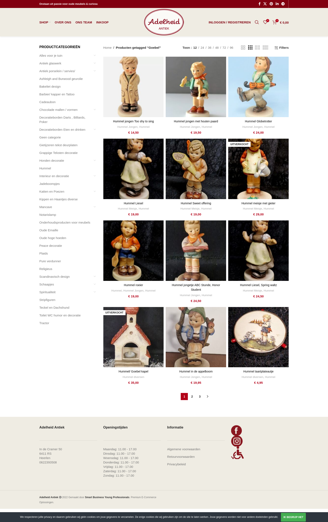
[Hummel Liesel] (133, 182)
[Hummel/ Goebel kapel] (133, 350)
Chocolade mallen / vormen (58, 123)
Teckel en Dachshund (54, 321)
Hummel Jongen (127, 140)
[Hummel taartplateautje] (258, 350)
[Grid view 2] (243, 61)
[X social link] (265, 4)
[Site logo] (164, 29)
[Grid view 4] (257, 61)
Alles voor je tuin (50, 69)
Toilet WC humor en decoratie (60, 329)
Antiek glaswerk (50, 77)
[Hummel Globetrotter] (258, 100)
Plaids (43, 267)
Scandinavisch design (54, 290)
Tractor (44, 336)
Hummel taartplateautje (258, 384)
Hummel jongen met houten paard (196, 135)
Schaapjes (46, 298)
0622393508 (48, 475)
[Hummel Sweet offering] (196, 182)
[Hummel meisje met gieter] (258, 182)
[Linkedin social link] (277, 4)
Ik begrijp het (293, 517)
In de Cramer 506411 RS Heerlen (50, 467)
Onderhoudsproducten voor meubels (64, 236)
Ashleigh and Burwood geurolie (61, 92)
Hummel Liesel (133, 217)
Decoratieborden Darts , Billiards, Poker (62, 133)
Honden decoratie (51, 174)
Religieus (45, 282)
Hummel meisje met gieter (258, 217)
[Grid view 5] (265, 61)
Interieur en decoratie (54, 189)
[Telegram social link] (283, 4)
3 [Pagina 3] (200, 409)
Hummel (45, 182)
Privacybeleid (176, 477)
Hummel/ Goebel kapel (134, 384)
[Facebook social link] (259, 4)
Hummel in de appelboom (196, 384)
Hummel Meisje (127, 222)
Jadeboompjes (49, 197)
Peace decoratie (50, 259)
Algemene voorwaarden (183, 462)
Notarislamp (47, 228)
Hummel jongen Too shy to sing (133, 135)
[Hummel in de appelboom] (196, 350)
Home (107, 61)
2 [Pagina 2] (192, 409)
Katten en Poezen (51, 205)
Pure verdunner (50, 274)
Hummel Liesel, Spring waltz (258, 298)
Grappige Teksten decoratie (58, 166)
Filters (284, 61)
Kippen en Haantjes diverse (58, 213)
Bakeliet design (50, 100)
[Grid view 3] (250, 61)
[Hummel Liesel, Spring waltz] (258, 264)
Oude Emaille (48, 244)
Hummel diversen (133, 390)
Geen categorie (50, 151)
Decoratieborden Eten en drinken (62, 143)
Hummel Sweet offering (196, 217)
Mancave (45, 220)
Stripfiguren (47, 313)
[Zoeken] (257, 29)
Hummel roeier (133, 298)
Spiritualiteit (47, 305)
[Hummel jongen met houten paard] (196, 100)
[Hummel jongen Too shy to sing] (133, 100)
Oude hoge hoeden (52, 251)
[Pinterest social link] (271, 4)
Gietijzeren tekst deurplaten (58, 158)
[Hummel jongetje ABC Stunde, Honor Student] (196, 264)
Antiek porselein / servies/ (57, 84)
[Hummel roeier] (133, 264)
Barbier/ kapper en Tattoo (56, 108)
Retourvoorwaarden (181, 470)
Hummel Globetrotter (258, 135)
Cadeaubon (47, 115)
